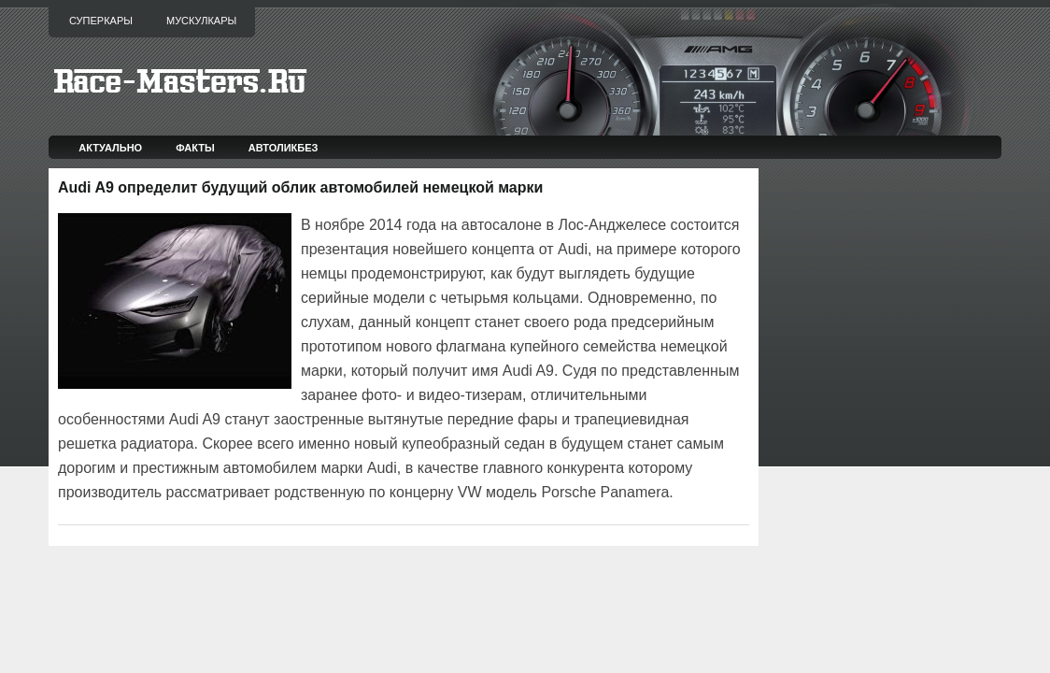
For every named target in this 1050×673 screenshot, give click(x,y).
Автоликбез (283, 147)
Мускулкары (201, 20)
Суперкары (101, 20)
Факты (195, 147)
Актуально (110, 147)
